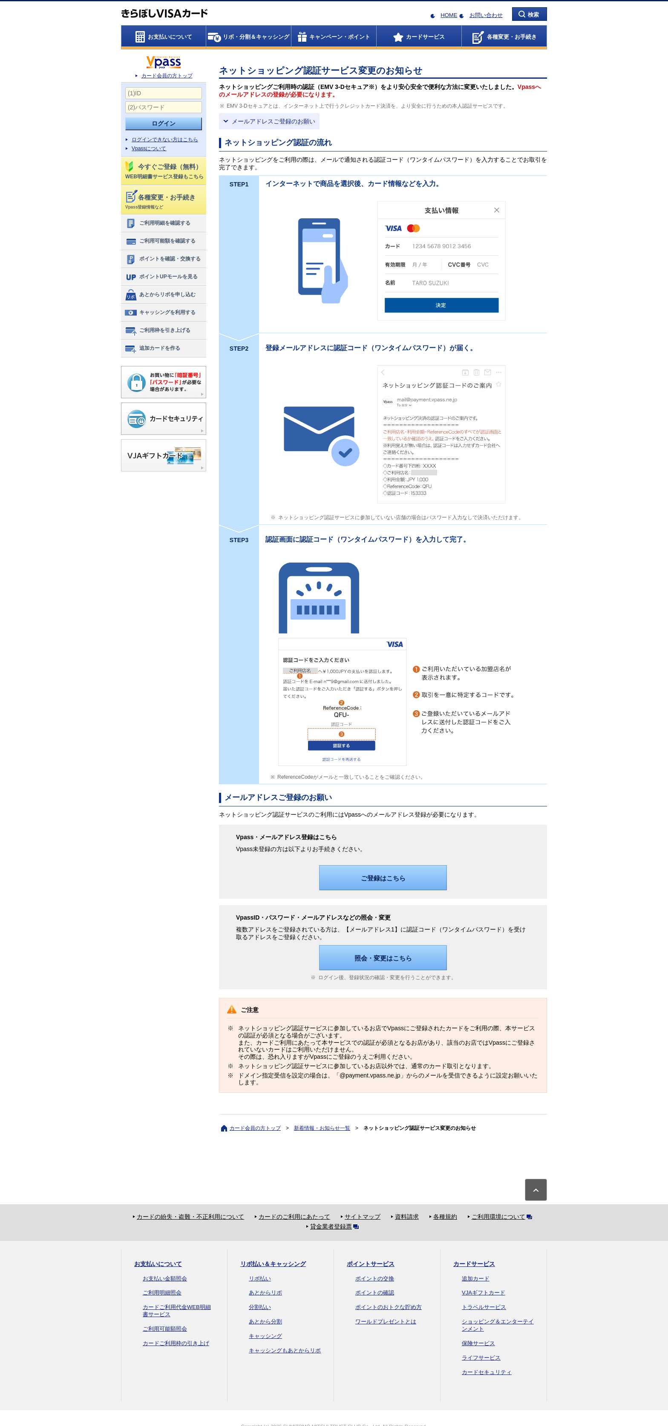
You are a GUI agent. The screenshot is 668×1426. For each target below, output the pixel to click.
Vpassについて (149, 148)
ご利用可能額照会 (165, 1329)
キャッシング (265, 1336)
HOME (449, 15)
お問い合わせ (486, 15)
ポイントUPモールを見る (161, 277)
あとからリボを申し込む (160, 295)
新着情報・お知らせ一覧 (322, 1128)
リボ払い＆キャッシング (273, 1263)
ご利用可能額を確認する (160, 241)
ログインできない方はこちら (165, 140)
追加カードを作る (152, 348)
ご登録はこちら (383, 878)
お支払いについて (158, 1263)
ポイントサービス (370, 1263)
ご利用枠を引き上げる (157, 330)
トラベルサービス (484, 1307)
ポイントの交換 (374, 1278)
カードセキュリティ (487, 1372)
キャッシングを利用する (160, 312)
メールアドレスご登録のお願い (273, 121)
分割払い (260, 1307)
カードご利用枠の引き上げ (176, 1343)
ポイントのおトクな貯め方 (388, 1307)
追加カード (475, 1278)
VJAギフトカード (483, 1292)
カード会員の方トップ (167, 76)
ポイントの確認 (374, 1292)
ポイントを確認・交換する (162, 259)
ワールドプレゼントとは (385, 1321)
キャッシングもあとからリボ (285, 1350)
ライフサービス (481, 1358)
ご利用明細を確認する (157, 223)
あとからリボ (265, 1292)
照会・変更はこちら (383, 958)
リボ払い (260, 1278)
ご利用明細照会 (162, 1292)
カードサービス (474, 1263)
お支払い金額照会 (165, 1278)
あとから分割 (265, 1321)
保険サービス (478, 1343)
